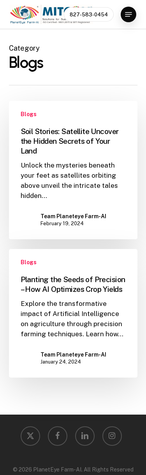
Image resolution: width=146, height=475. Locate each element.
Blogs (29, 114)
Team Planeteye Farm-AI (73, 216)
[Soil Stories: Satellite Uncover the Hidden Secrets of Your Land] (73, 170)
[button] (128, 14)
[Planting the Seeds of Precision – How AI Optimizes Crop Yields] (73, 313)
